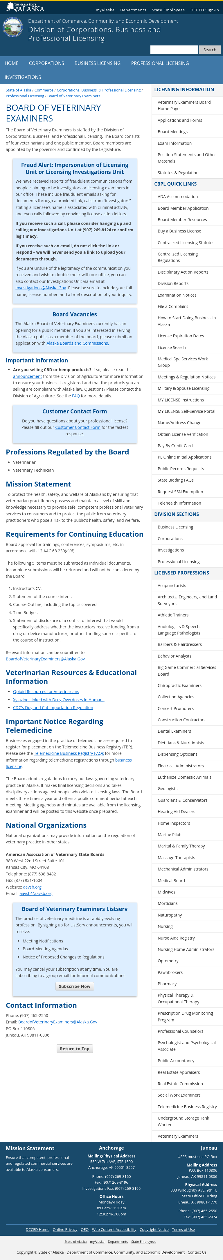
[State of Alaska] (12, 27)
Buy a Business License (179, 231)
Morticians (168, 903)
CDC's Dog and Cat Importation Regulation (53, 707)
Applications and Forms (180, 120)
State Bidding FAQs (176, 480)
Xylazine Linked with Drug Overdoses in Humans (59, 699)
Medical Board (171, 880)
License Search (172, 347)
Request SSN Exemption (180, 491)
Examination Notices (177, 295)
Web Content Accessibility (114, 1229)
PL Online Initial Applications (184, 457)
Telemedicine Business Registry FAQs (69, 753)
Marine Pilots (170, 834)
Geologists (167, 788)
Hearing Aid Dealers (176, 811)
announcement (27, 376)
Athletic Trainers (173, 615)
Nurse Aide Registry (176, 938)
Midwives (166, 892)
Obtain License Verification (183, 434)
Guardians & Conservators (183, 800)
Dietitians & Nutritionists (181, 743)
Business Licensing (98, 63)
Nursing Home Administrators (186, 949)
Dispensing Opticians (177, 754)
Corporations (46, 63)
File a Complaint (173, 306)
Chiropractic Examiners (180, 685)
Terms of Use (183, 1229)
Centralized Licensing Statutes (186, 242)
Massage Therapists (176, 857)
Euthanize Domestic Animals (184, 777)
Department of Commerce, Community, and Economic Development (126, 1252)
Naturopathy (170, 915)
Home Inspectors (174, 823)
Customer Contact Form (77, 427)
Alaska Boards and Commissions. (77, 343)
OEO (85, 1229)
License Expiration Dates (181, 336)
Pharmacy (167, 983)
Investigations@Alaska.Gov (40, 287)
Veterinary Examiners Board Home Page (184, 105)
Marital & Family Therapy (181, 846)
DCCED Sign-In (204, 10)
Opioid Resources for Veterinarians (46, 691)
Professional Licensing (160, 63)
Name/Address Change (179, 422)
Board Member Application (183, 208)
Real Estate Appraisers (179, 1072)
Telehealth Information (179, 503)
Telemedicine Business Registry (187, 1106)
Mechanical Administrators (183, 869)
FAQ (76, 396)
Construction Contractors (182, 719)
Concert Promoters (176, 708)
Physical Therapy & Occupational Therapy (178, 998)
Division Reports (173, 283)
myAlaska (105, 10)
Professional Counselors (180, 1031)
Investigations (23, 77)
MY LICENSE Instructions (181, 400)
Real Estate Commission (180, 1083)
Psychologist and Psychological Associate (187, 1046)
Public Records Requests (181, 468)
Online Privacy (65, 1229)
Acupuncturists (172, 585)
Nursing (165, 926)
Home (12, 63)
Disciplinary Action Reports (183, 272)
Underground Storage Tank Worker (183, 1121)
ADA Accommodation (178, 196)
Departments (133, 10)
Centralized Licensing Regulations (178, 257)
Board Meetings (173, 131)
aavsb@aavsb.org (36, 893)
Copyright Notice (154, 1229)
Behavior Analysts (174, 656)
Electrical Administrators (181, 766)
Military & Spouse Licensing (183, 388)
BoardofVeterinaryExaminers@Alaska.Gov (45, 659)
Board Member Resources (182, 219)
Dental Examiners (174, 731)
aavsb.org (32, 887)
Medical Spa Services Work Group (183, 362)
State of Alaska (26, 7)
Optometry (168, 960)
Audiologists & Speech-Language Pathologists (179, 630)
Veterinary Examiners (178, 1136)
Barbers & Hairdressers (180, 644)
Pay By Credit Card (175, 445)
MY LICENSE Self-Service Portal (186, 411)
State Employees (168, 10)
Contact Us (197, 1252)
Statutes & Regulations (179, 172)
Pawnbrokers (170, 972)
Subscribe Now (75, 986)
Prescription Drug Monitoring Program (185, 1016)
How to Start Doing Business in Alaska (187, 321)
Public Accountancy (176, 1060)
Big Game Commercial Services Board (187, 670)
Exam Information (175, 143)
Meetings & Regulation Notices (186, 377)
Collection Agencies (176, 696)
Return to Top (74, 1048)
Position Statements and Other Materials (187, 158)
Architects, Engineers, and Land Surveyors (187, 600)
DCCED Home (37, 1229)
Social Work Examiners (179, 1095)
